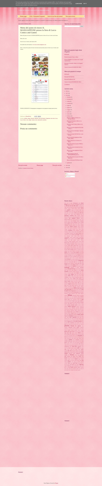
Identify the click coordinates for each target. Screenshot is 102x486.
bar (80, 212)
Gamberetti (76, 259)
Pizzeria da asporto (76, 325)
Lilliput (77, 278)
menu (78, 288)
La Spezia (70, 277)
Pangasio (65, 306)
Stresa (69, 348)
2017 (67, 93)
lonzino (71, 279)
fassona (80, 252)
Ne (80, 299)
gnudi (69, 263)
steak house (74, 346)
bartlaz (75, 214)
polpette (78, 327)
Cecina (82, 231)
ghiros (77, 260)
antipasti (82, 207)
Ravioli (65, 334)
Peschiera (68, 313)
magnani (69, 282)
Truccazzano (72, 360)
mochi (65, 296)
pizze (65, 324)
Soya (69, 345)
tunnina (75, 360)
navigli (78, 299)
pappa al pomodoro (74, 309)
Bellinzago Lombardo (69, 215)
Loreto (74, 279)
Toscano (80, 357)
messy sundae (77, 293)
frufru (73, 257)
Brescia (69, 222)
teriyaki (82, 353)
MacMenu (66, 282)
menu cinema (74, 289)
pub (75, 331)
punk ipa (79, 331)
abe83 (79, 203)
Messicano (73, 293)
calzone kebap (66, 226)
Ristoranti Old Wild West (69, 76)
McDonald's (66, 54)
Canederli (82, 226)
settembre (69, 103)
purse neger (69, 332)
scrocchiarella (81, 339)
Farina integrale (76, 252)
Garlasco (82, 259)
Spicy (83, 345)
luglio (68, 105)
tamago (79, 350)
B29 (67, 211)
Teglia (80, 352)
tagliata (76, 349)
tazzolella (77, 352)
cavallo (75, 231)
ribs (75, 334)
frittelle (71, 256)
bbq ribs (82, 214)
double (75, 249)
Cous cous (78, 242)
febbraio (69, 116)
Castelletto (82, 230)
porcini (80, 328)
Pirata (65, 321)
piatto (78, 317)
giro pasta (77, 261)
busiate (78, 223)
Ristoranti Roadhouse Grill (69, 79)
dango (29, 118)
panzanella (77, 307)
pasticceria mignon (74, 310)
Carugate (65, 229)
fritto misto (78, 256)
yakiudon (82, 367)
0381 (65, 203)
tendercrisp (70, 353)
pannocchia (82, 306)
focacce (79, 255)
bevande (82, 215)
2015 (67, 165)
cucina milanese (67, 246)
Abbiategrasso (75, 203)
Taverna (74, 352)
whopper (80, 365)
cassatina (65, 230)
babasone (69, 211)
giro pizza (82, 261)
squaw (70, 346)
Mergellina (66, 293)
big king (76, 216)
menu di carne (78, 290)
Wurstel (71, 367)
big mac (79, 216)
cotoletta (75, 242)
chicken (77, 237)
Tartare (82, 350)
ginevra (65, 261)
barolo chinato (70, 214)
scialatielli (77, 339)
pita (67, 321)
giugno (68, 107)
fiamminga (72, 253)
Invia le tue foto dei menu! (55, 16)
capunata (71, 227)
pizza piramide (77, 322)
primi (68, 331)
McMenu (82, 286)
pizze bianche (69, 324)
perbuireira (82, 311)
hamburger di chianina (75, 267)
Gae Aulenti (73, 259)
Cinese (78, 238)
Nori (67, 300)
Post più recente (22, 165)
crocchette (75, 244)
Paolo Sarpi (69, 309)
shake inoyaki (66, 343)
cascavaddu (70, 229)
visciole (72, 365)
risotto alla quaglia (69, 335)
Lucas (80, 279)
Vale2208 (82, 361)
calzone (82, 225)
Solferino (82, 343)
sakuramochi (39, 119)
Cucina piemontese (73, 246)
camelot (78, 226)
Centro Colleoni (78, 233)
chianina (74, 237)
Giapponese (48, 118)
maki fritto (82, 282)
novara (70, 300)
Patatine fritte (69, 311)
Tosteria (65, 358)
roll (83, 335)
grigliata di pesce (79, 264)
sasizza (74, 339)
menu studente (81, 292)
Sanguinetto (66, 339)
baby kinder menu (74, 211)
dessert (75, 248)
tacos (74, 349)
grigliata (74, 264)
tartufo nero (69, 352)
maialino (76, 282)
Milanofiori (74, 295)
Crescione (68, 244)
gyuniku (82, 266)
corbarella (73, 241)
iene (78, 268)
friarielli (65, 256)
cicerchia (75, 238)
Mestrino (82, 293)
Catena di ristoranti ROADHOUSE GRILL (72, 67)
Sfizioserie (78, 342)
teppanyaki (78, 353)
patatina (82, 310)
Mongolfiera (75, 296)
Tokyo (74, 356)
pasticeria (79, 310)
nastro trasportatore (73, 299)
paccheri (68, 304)
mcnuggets (66, 288)
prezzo (65, 331)
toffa (71, 356)
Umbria (65, 361)
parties (79, 309)
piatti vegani (66, 317)
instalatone (70, 271)
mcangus (82, 285)
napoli (69, 299)
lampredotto (77, 277)
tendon (74, 353)
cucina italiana (81, 245)
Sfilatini (71, 342)
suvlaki (68, 349)
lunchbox (79, 281)
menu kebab (72, 292)
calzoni (71, 226)
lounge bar (77, 279)
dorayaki (32, 118)
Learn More (78, 3)
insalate (82, 270)
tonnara (77, 356)
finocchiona (82, 253)
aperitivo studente (71, 208)
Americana (68, 207)
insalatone (66, 271)
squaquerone (66, 346)
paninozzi (77, 306)
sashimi (70, 339)
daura (65, 248)
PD (79, 311)
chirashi (66, 238)
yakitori (78, 367)
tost (83, 357)
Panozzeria (66, 307)
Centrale (67, 233)
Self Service (79, 341)
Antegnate (78, 207)
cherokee (71, 237)
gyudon (79, 266)
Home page (23, 16)
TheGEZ (72, 355)
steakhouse (79, 346)
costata (71, 242)
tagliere (79, 349)
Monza (79, 296)
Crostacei (65, 245)
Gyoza (77, 266)
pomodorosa (66, 328)
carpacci (82, 227)
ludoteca (72, 281)
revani (68, 334)
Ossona (74, 303)
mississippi (82, 295)
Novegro (73, 300)
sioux (70, 343)
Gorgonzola (72, 263)
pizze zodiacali (81, 324)
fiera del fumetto (42, 118)
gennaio (68, 162)
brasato (78, 220)
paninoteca (74, 306)
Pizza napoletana (71, 322)
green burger (70, 264)
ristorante (80, 335)
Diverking (66, 249)
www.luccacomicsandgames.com (39, 44)
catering (72, 231)
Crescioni (72, 244)
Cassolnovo (70, 230)
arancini (82, 208)
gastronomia (66, 260)
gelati (69, 260)
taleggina (76, 350)
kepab (75, 275)
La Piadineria (67, 84)
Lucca (56, 118)
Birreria (78, 218)
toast (65, 356)
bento (75, 215)
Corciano (76, 241)
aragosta (79, 208)
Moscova (75, 298)
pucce (77, 331)
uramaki (69, 361)
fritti (73, 256)
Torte (68, 357)
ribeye (70, 334)
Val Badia (78, 361)
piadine (82, 314)
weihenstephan (76, 365)
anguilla (75, 207)
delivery (72, 248)
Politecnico (70, 327)
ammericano (72, 207)
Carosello (79, 227)
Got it (85, 3)
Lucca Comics (23, 119)
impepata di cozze (77, 270)
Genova (72, 260)
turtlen (78, 360)
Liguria (74, 278)
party (81, 309)
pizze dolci (73, 324)
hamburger (66, 267)
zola (79, 368)
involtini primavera (76, 271)
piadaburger (75, 314)
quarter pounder (74, 332)
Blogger (56, 483)
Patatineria (74, 311)
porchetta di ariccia (72, 328)
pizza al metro (72, 321)
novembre (69, 99)
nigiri (82, 299)
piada (83, 313)
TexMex (65, 354)
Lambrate (73, 277)
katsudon (65, 275)
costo (73, 242)
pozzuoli (75, 330)
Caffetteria (66, 225)
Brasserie (65, 222)
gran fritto (79, 263)
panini (69, 306)
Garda (80, 259)
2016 (67, 95)
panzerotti (82, 307)
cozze (65, 244)
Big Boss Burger (72, 216)
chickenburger (81, 237)
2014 (67, 167)
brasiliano (82, 220)
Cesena (81, 234)
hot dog (73, 268)
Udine (80, 360)
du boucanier (78, 249)
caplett (65, 227)
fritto (75, 256)
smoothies (76, 343)
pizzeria (66, 326)
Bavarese (78, 214)
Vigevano (81, 364)
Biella (68, 216)
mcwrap (69, 288)
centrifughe (71, 233)
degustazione (69, 248)
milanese (65, 295)
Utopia (75, 361)
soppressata (66, 345)
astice (80, 210)
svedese (71, 349)
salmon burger (76, 338)
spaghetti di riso (76, 345)
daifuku (25, 118)
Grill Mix (65, 266)
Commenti (68, 176)
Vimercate (69, 365)
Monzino (82, 296)
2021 (67, 91)
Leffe (83, 277)
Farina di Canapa (70, 252)
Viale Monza (72, 364)
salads (72, 338)
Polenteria (66, 327)
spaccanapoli (72, 345)
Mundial (78, 298)
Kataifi (82, 274)
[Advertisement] (73, 38)
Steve (83, 346)
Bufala (82, 222)
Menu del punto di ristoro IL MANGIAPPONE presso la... (73, 154)
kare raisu (53, 118)
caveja (78, 231)
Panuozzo (73, 307)
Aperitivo (65, 208)
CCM (80, 231)
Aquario (76, 208)
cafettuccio (82, 223)
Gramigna (75, 263)
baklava (75, 212)
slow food (73, 343)
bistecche (66, 219)
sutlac (65, 349)
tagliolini (65, 350)
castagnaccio (78, 230)
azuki (65, 211)
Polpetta (74, 327)
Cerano (70, 234)
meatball (72, 288)
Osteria (76, 303)
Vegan (69, 363)
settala (68, 342)
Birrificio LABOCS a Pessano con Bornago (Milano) (73, 118)
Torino (80, 356)
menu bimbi (69, 289)
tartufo (65, 352)
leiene (68, 278)
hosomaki (70, 268)
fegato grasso (69, 253)
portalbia (69, 330)
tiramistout (82, 354)
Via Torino (67, 364)
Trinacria (65, 360)
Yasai (65, 368)
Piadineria (71, 315)
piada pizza (71, 314)
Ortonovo (65, 303)
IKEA (80, 268)
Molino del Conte (70, 296)
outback (82, 303)
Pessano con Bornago (77, 313)
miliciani (78, 295)
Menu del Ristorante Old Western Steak (74, 160)
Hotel (76, 268)
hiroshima (82, 267)
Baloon (78, 212)
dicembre (69, 97)
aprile (68, 111)
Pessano (72, 313)
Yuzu (72, 368)
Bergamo (78, 215)
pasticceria (68, 310)
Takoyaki (73, 350)
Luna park (76, 281)
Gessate (74, 260)
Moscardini (72, 298)
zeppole (77, 368)
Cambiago (75, 226)
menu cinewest (78, 289)
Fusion (65, 259)
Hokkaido (66, 268)
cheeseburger (66, 237)
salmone (80, 338)
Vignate (65, 365)
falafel (65, 252)
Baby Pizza (79, 211)
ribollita (73, 334)
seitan (76, 341)
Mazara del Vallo (77, 285)
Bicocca (65, 216)
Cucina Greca (75, 245)
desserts (77, 248)
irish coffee (82, 271)
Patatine (65, 311)
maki (78, 282)
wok (67, 367)
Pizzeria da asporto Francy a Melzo (71, 57)
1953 (67, 203)
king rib (77, 275)
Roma (65, 336)
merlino (69, 293)
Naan (81, 298)
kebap (72, 275)
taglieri (82, 349)
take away (70, 350)
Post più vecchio (57, 165)
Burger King (72, 223)
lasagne (80, 277)
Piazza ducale (74, 318)
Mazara (73, 285)
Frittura (71, 257)
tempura (66, 353)
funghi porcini (81, 257)
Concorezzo (66, 241)
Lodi (83, 278)
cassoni (74, 230)
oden (68, 302)
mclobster (78, 286)
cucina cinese (70, 245)
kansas (75, 274)
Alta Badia (80, 205)
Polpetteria (82, 327)
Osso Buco (70, 303)
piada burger (66, 314)
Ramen (79, 332)
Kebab (69, 275)
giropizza (66, 263)
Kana (72, 274)
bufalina (65, 223)
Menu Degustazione (72, 290)
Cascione (73, 229)
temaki (82, 352)
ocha (27, 119)
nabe (83, 298)
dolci (69, 249)
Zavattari (74, 368)
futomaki (69, 259)
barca (83, 212)
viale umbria (77, 364)
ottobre (68, 101)
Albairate (69, 204)
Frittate (69, 256)
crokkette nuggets (81, 244)
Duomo (82, 249)
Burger (68, 223)
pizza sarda (82, 322)
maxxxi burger (69, 285)
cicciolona (72, 238)
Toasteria (68, 356)
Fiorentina (70, 255)
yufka (70, 368)
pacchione (72, 304)
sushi (78, 348)
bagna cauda (69, 212)
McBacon (66, 286)
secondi (65, 341)
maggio (68, 109)
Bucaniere (79, 222)
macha (83, 281)
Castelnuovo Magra (67, 231)
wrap (69, 367)
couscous (82, 242)
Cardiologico (75, 227)
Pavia (77, 311)
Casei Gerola (78, 229)
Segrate (74, 341)
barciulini (65, 214)
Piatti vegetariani (72, 317)
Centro (74, 233)
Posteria (72, 330)
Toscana (77, 357)
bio (81, 216)
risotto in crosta (74, 335)
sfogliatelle (82, 342)
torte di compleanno (73, 357)
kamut (69, 274)
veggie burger (75, 363)
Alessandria (73, 204)
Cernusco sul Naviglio (75, 234)
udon (83, 360)
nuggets (78, 300)
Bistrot (69, 219)
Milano (70, 295)
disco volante (81, 248)
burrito (76, 223)
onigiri (30, 119)
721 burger (70, 203)
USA (72, 361)
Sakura (65, 338)
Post (66, 173)
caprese (68, 227)
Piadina (78, 314)
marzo (68, 113)
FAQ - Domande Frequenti (37, 16)
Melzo (75, 288)
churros (69, 238)
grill (83, 264)
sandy (83, 338)
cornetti (80, 241)
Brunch (72, 222)
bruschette (75, 222)
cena (65, 233)
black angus (73, 219)
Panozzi (70, 307)
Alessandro (77, 204)
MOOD (65, 298)
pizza (69, 321)
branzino (74, 220)
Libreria (71, 278)
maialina (72, 282)
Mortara (68, 298)
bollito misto (81, 219)
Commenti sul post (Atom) (28, 168)
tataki (72, 352)
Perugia (65, 313)
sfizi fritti (74, 342)
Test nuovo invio (70, 16)
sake (36, 119)
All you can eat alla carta (72, 205)
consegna (70, 241)
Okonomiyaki (72, 302)
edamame (36, 118)
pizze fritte (77, 324)
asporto (69, 210)
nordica (65, 300)
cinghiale (82, 238)
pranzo (79, 330)
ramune (33, 119)
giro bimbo (69, 261)
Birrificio (82, 218)
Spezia (80, 345)
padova (76, 304)
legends (65, 278)
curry (77, 246)
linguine (80, 278)
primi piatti (72, 331)
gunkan (74, 266)
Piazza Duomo (78, 318)
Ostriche (79, 303)
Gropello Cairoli (70, 266)
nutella (81, 300)
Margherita (70, 283)
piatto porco (69, 318)
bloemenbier (77, 219)
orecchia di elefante (80, 302)
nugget (76, 300)
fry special (76, 257)
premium (82, 330)
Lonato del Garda (67, 279)
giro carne (73, 261)
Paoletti (65, 309)
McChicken (70, 286)
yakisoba (44, 119)
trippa (69, 360)
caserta (82, 229)
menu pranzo (76, 292)
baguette (72, 212)
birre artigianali (72, 218)
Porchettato (77, 328)
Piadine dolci (66, 315)
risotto (77, 334)
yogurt (68, 368)
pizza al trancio (79, 321)
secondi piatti (70, 341)
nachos (65, 299)
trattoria (76, 358)
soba (79, 343)
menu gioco (68, 292)
